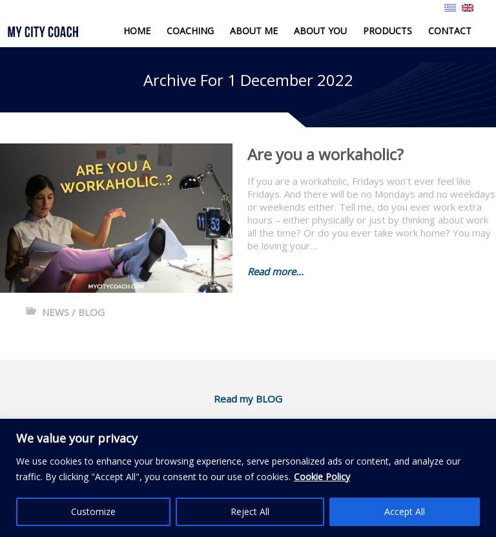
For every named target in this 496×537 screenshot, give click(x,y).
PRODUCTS (387, 31)
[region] (248, 478)
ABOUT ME (254, 31)
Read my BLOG (248, 398)
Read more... (275, 271)
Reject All (250, 511)
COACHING (190, 31)
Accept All (404, 511)
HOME (136, 31)
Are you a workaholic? (325, 154)
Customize (93, 511)
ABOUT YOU (320, 31)
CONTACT (449, 31)
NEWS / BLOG (73, 312)
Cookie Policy (322, 476)
